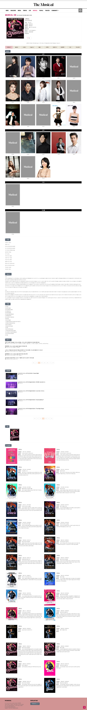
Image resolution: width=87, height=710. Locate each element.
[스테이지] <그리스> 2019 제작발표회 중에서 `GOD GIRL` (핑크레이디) (31, 382)
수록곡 (47, 47)
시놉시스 (32, 47)
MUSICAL (35, 10)
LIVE (30, 10)
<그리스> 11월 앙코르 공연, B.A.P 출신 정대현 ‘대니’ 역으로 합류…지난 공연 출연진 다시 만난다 (24, 350)
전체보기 (9, 47)
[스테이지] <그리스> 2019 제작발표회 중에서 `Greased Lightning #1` (31, 399)
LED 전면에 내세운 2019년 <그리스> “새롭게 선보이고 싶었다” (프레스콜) (19, 357)
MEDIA (19, 10)
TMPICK (25, 10)
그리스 (20, 449)
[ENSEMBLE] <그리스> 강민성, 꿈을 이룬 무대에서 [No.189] (16, 353)
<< (33, 362)
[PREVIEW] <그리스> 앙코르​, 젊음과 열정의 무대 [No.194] (16, 346)
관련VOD (62, 47)
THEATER (47, 10)
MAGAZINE (13, 10)
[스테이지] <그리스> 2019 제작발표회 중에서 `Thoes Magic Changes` (31, 408)
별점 (39, 47)
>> (51, 418)
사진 (70, 47)
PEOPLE (41, 10)
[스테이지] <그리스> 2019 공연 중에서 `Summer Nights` (28, 373)
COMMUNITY (55, 10)
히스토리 (78, 47)
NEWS (7, 10)
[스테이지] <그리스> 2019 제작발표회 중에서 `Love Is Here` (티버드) (31, 390)
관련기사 (55, 47)
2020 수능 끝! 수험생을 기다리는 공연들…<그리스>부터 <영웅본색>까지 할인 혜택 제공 (22, 342)
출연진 (16, 47)
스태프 (24, 47)
